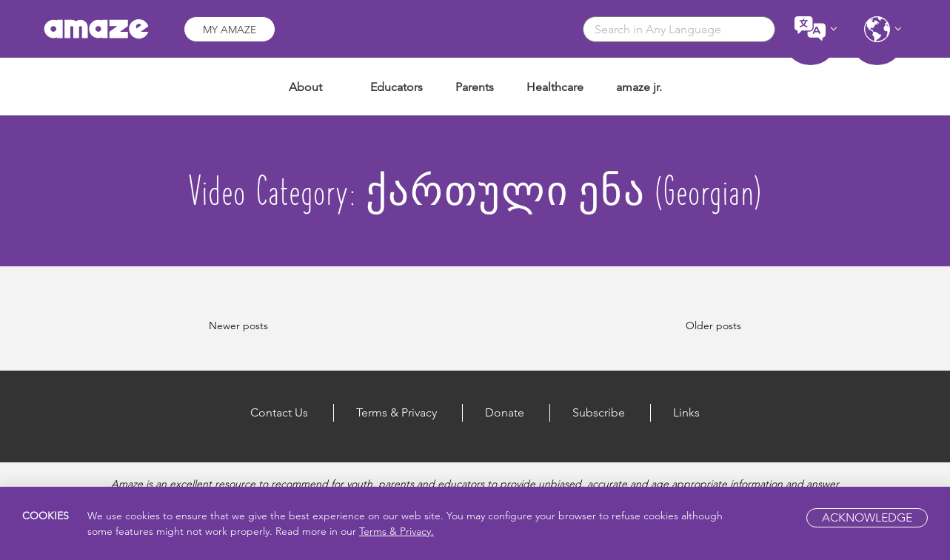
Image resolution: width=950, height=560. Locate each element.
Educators (396, 87)
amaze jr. (639, 87)
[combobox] (679, 29)
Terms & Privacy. (396, 531)
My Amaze (229, 29)
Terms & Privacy (396, 412)
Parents (474, 87)
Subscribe (598, 412)
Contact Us (279, 412)
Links (686, 412)
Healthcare (554, 87)
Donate (504, 412)
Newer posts (238, 325)
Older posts (713, 325)
